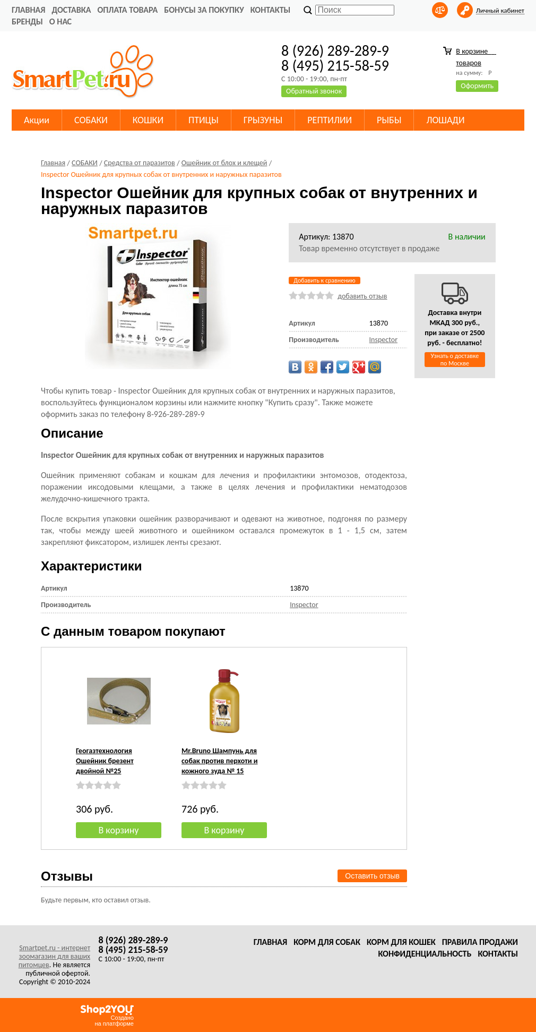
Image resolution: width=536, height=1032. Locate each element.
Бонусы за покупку (204, 10)
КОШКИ (148, 120)
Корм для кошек (401, 942)
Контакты (270, 10)
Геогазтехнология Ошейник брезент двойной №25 (105, 760)
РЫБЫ (389, 120)
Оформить (477, 85)
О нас (60, 21)
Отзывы (67, 876)
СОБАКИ (91, 120)
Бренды (27, 21)
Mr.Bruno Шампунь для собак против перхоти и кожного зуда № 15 (219, 760)
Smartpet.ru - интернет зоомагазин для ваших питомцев (54, 956)
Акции (36, 120)
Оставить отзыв (372, 876)
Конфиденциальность (424, 954)
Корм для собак (326, 942)
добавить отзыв (362, 296)
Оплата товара (127, 10)
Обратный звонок (314, 91)
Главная (28, 10)
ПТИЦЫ (203, 120)
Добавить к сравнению (324, 280)
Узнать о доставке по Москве (454, 359)
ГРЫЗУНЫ (263, 120)
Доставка (71, 10)
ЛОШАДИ (445, 120)
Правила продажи (480, 942)
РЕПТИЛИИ (329, 120)
